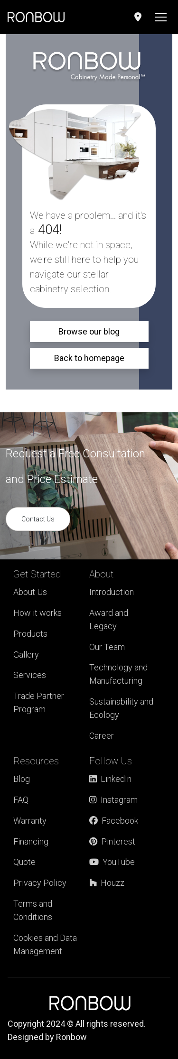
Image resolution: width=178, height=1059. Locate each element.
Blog (21, 779)
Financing (30, 841)
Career (101, 736)
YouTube (112, 862)
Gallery (26, 655)
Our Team (107, 647)
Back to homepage (89, 358)
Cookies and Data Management (45, 944)
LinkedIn (110, 779)
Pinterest (112, 841)
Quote (24, 862)
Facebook (113, 821)
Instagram (113, 800)
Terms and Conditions (32, 910)
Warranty (30, 821)
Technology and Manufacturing (118, 674)
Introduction (111, 592)
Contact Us (38, 519)
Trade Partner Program (38, 702)
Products (30, 634)
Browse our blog (89, 331)
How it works (37, 613)
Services (29, 675)
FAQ (20, 800)
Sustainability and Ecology (121, 708)
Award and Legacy (108, 619)
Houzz (106, 883)
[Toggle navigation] (161, 17)
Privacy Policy (39, 883)
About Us (30, 592)
